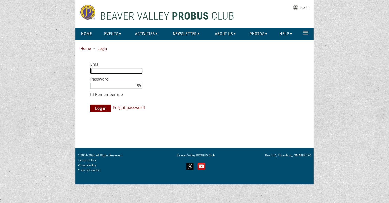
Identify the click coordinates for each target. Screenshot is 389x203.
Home (85, 48)
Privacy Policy (87, 165)
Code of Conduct (89, 170)
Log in (304, 7)
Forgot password (129, 107)
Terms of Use (87, 160)
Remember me (109, 94)
